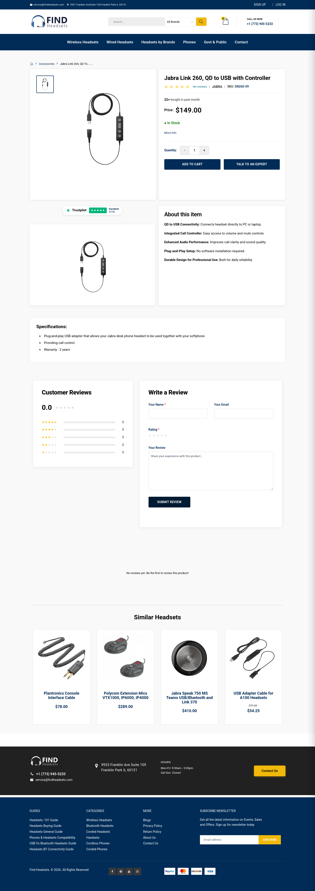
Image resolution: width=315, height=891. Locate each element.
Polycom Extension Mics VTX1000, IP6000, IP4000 (126, 695)
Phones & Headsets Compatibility (52, 837)
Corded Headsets (98, 831)
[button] (226, 22)
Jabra (217, 87)
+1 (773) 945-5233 (48, 774)
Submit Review (169, 502)
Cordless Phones (98, 843)
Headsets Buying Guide (45, 826)
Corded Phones (96, 849)
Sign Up (260, 4)
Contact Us (270, 771)
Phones (189, 42)
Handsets (93, 837)
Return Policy (152, 831)
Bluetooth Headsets (100, 826)
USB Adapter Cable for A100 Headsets (253, 695)
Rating (154, 429)
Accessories (46, 63)
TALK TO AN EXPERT (251, 164)
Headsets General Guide (46, 831)
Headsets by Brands (158, 42)
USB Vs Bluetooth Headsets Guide (53, 843)
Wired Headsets (120, 42)
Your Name (157, 404)
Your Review (157, 447)
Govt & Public (215, 42)
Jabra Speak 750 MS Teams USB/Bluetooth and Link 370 (189, 697)
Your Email (221, 404)
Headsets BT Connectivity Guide (52, 849)
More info (170, 132)
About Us (149, 837)
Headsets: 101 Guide (44, 820)
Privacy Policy (152, 826)
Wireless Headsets (83, 42)
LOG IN (280, 4)
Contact (241, 42)
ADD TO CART (192, 164)
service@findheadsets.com (47, 4)
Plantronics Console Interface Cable (61, 695)
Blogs (147, 820)
